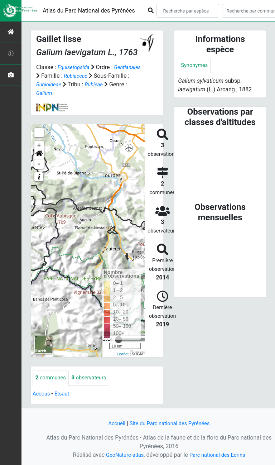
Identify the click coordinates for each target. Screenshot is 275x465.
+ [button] (39, 145)
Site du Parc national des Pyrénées (170, 423)
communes (52, 378)
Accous (42, 394)
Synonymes (195, 65)
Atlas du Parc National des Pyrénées (89, 10)
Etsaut (64, 394)
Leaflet (123, 354)
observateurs (93, 378)
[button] (39, 154)
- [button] (39, 164)
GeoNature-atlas (122, 454)
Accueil (112, 423)
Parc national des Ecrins (219, 454)
